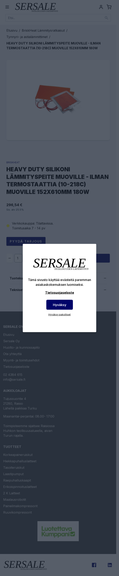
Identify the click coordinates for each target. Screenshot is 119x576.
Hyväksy (59, 305)
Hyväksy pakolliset (59, 314)
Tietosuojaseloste (59, 293)
